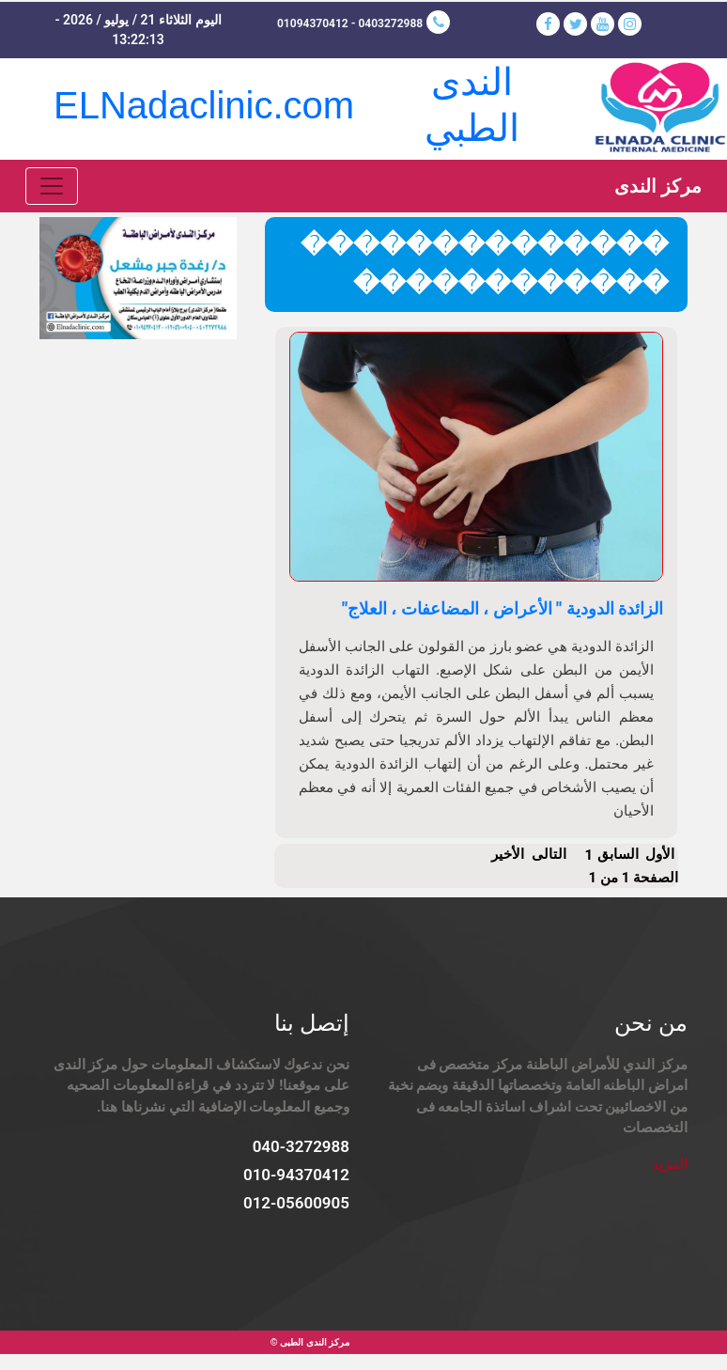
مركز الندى (658, 186)
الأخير (507, 854)
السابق (618, 854)
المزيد (670, 1164)
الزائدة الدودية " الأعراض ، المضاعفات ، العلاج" (502, 608)
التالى (548, 854)
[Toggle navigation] (51, 186)
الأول (660, 854)
